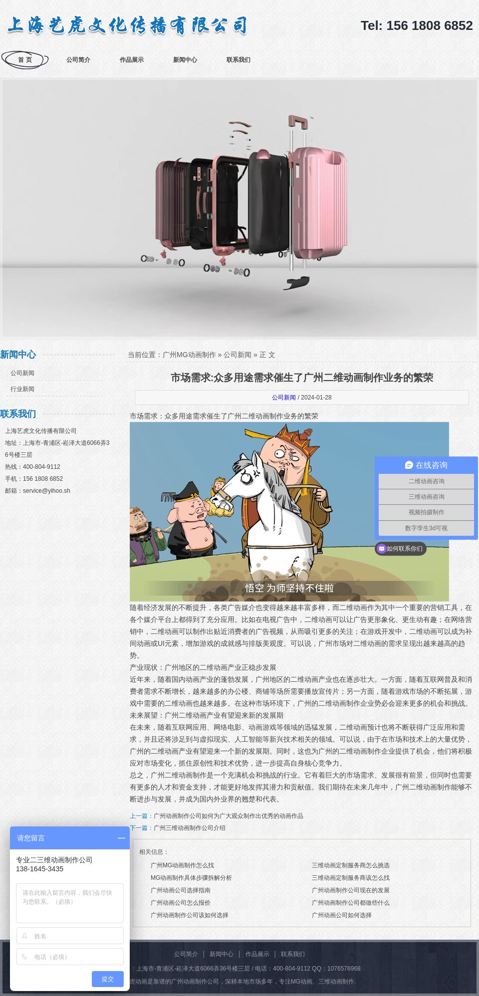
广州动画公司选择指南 (181, 890)
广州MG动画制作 (189, 355)
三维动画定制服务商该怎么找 (351, 877)
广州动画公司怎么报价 (181, 902)
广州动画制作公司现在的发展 (351, 890)
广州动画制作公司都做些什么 (351, 902)
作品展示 (132, 59)
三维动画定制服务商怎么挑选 (351, 865)
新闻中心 (185, 59)
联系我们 (238, 59)
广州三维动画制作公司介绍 (190, 827)
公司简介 (78, 59)
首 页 (24, 59)
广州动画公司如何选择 (342, 915)
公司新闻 (22, 373)
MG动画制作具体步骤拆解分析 (191, 877)
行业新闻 (22, 389)
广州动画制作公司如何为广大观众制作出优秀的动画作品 (228, 815)
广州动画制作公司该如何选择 (190, 915)
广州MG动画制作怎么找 (182, 865)
